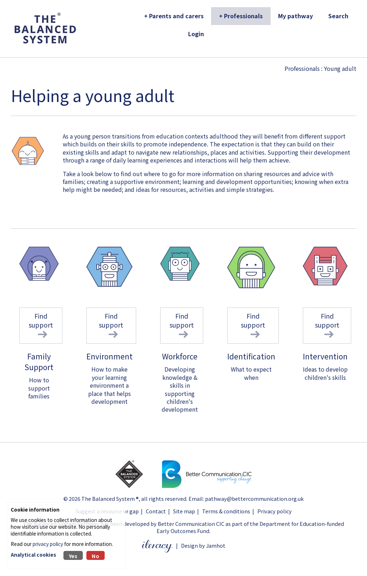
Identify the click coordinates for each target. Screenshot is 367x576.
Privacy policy (274, 511)
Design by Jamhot (203, 545)
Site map (184, 511)
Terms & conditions (226, 511)
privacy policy (48, 543)
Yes (73, 556)
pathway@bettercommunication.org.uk (254, 498)
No (95, 556)
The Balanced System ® (110, 498)
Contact (156, 511)
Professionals (302, 68)
